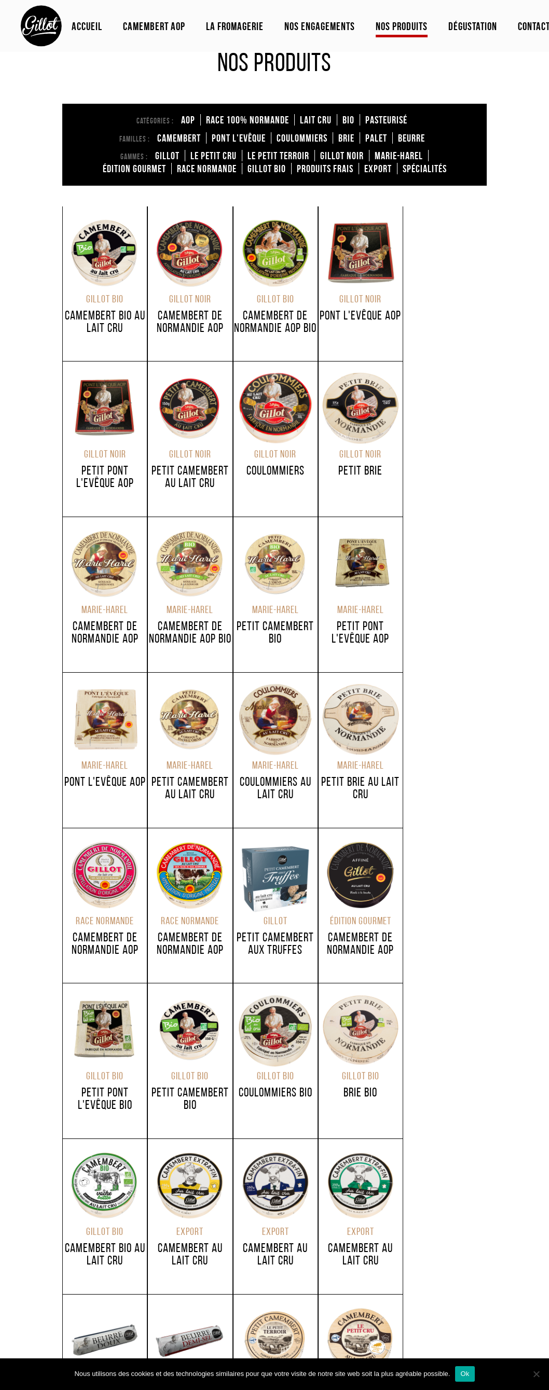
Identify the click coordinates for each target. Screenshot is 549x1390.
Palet (376, 138)
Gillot (167, 155)
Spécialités (425, 168)
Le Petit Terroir (278, 155)
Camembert (179, 138)
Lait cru (316, 120)
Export (378, 168)
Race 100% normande (247, 120)
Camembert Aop (154, 26)
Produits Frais (325, 168)
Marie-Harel (399, 155)
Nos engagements (319, 26)
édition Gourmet (134, 168)
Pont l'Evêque (239, 138)
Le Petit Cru (213, 155)
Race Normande (207, 168)
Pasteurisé (386, 120)
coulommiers (302, 138)
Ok (464, 1374)
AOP (188, 120)
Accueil (87, 26)
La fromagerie (235, 26)
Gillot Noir (342, 155)
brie (346, 138)
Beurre (411, 138)
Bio (348, 120)
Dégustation (472, 26)
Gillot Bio (267, 168)
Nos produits (402, 26)
